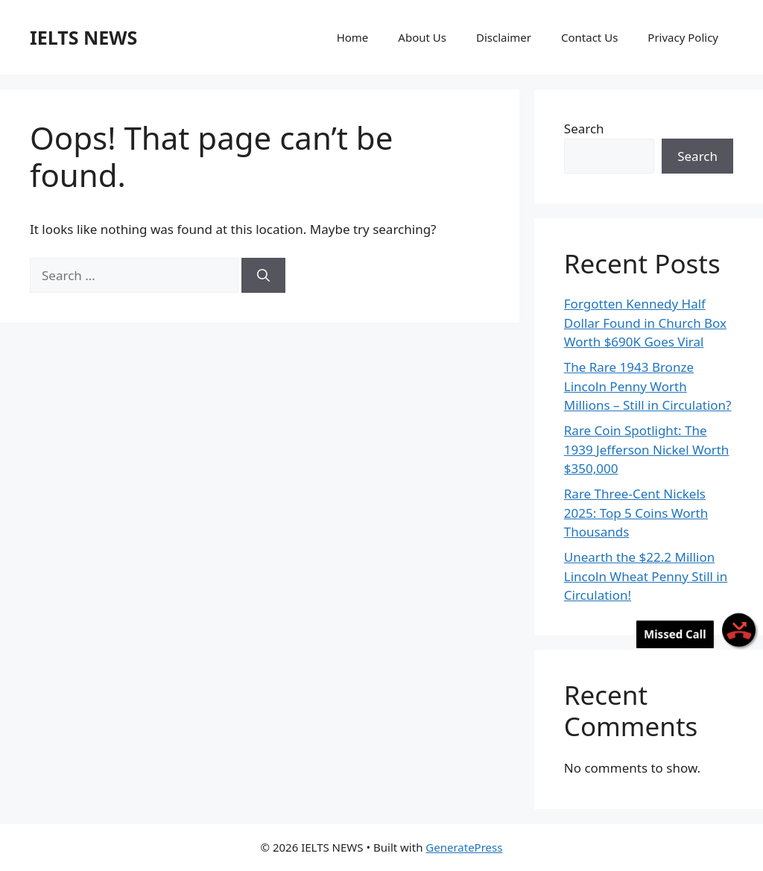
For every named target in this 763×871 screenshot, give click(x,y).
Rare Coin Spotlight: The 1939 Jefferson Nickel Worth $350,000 (646, 449)
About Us (422, 37)
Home (353, 37)
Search (584, 128)
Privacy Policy (683, 37)
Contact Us (589, 37)
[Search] (263, 276)
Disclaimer (503, 37)
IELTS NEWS (83, 37)
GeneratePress (463, 847)
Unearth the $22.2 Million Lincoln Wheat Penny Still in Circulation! (645, 576)
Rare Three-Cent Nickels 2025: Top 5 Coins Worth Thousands (636, 512)
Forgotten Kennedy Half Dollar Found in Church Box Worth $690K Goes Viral (645, 322)
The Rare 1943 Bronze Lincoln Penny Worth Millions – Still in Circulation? (648, 386)
